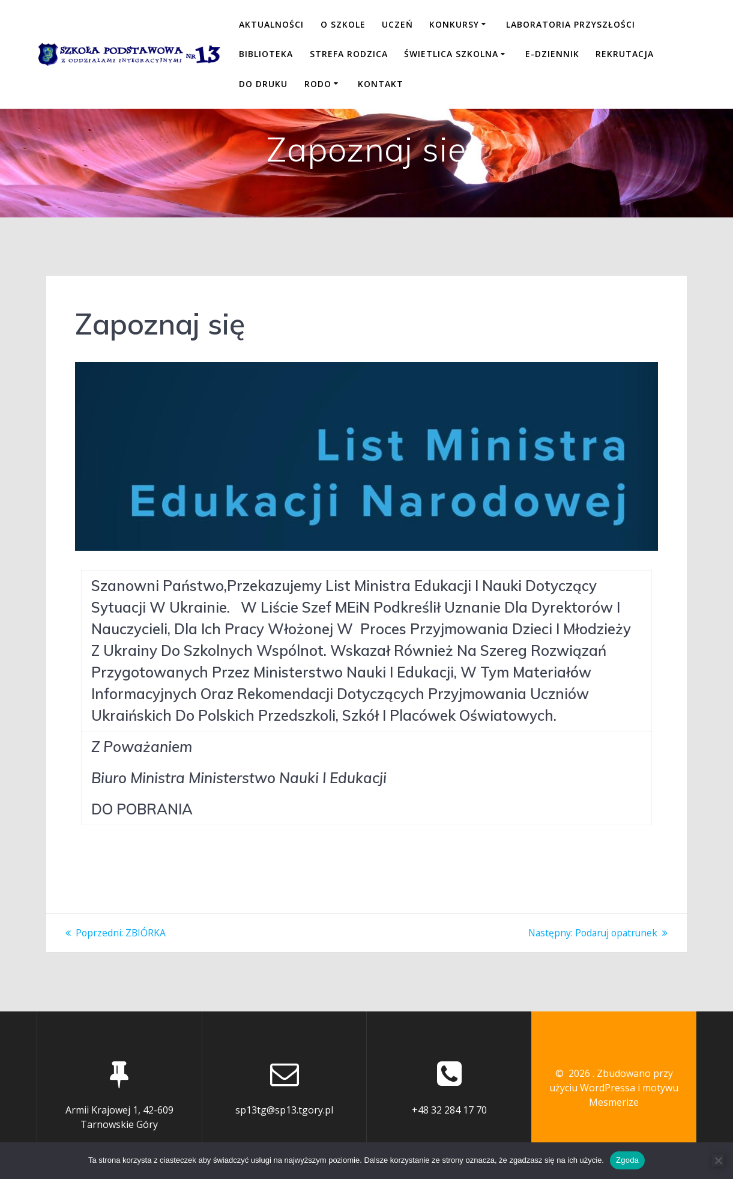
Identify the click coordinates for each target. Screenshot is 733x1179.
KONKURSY (454, 24)
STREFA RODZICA (349, 53)
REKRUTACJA (625, 53)
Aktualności (271, 24)
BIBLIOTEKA (266, 53)
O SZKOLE (343, 24)
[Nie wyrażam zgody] (718, 1160)
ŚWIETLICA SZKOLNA (451, 53)
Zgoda (627, 1160)
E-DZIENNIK (552, 53)
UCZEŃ (397, 24)
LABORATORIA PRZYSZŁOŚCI (570, 24)
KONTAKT (380, 83)
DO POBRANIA (142, 809)
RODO (317, 83)
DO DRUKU (263, 83)
